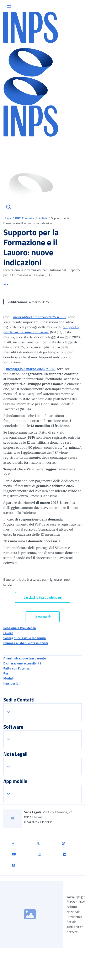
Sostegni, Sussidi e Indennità (24, 637)
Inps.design (11, 683)
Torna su (42, 616)
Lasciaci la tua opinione (43, 597)
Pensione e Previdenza (19, 627)
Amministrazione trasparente (24, 658)
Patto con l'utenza (16, 668)
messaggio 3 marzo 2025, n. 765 (30, 369)
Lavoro (8, 632)
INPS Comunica (25, 218)
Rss (6, 673)
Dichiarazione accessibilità (22, 663)
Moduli (8, 678)
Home (8, 218)
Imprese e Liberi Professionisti (25, 642)
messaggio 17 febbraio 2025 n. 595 (39, 317)
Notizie (43, 218)
